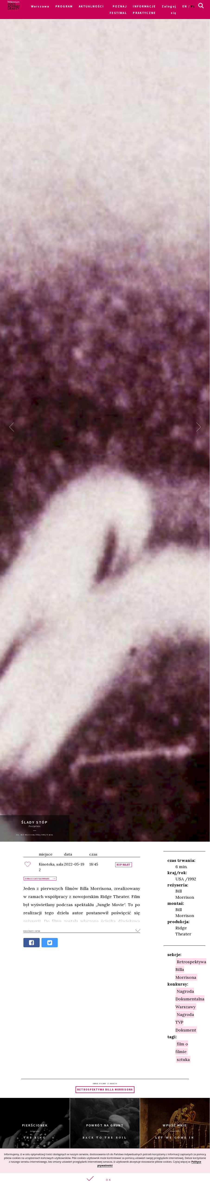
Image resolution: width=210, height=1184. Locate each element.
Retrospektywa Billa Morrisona (105, 1089)
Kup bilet (123, 864)
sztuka (183, 1059)
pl (193, 6)
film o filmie (181, 1047)
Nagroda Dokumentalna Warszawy (189, 998)
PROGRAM (64, 6)
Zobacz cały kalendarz (37, 878)
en (184, 6)
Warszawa (40, 6)
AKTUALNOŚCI (91, 6)
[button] (105, 1178)
